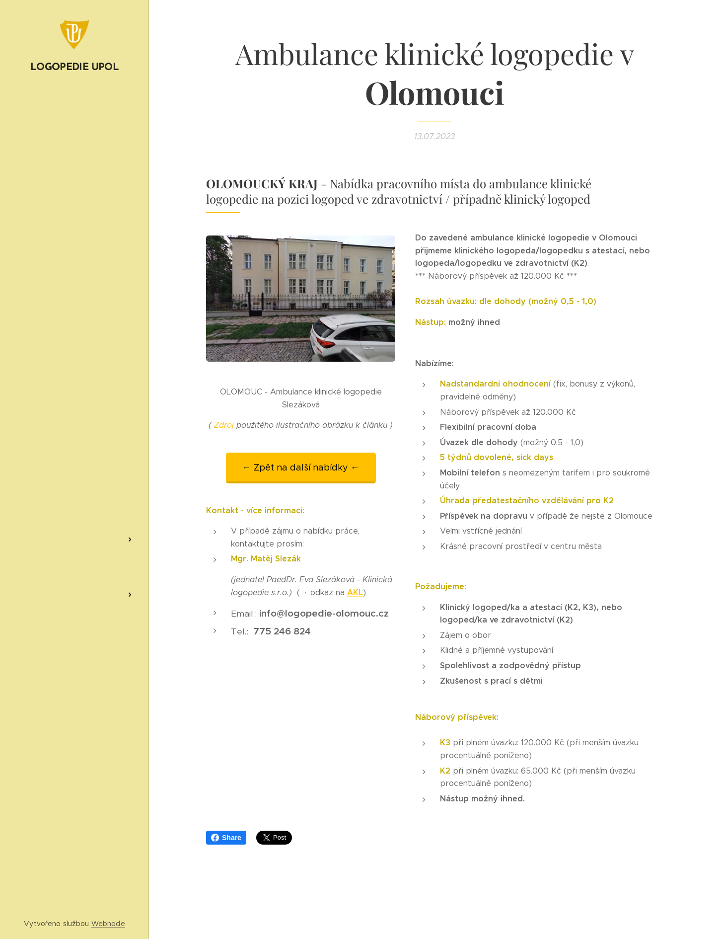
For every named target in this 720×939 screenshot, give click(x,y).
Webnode (108, 923)
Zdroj (225, 425)
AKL (355, 592)
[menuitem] (74, 344)
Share (226, 838)
